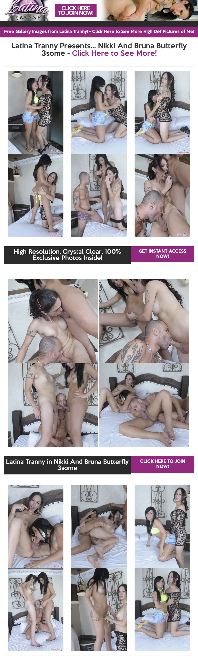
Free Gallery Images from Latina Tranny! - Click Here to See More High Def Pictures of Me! (99, 32)
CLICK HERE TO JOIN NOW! (162, 464)
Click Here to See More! (114, 53)
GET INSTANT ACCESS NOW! (162, 254)
